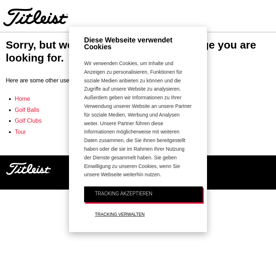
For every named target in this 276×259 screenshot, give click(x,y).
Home (22, 99)
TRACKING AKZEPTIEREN (123, 193)
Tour (20, 132)
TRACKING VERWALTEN (119, 214)
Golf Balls (27, 110)
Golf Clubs (28, 121)
